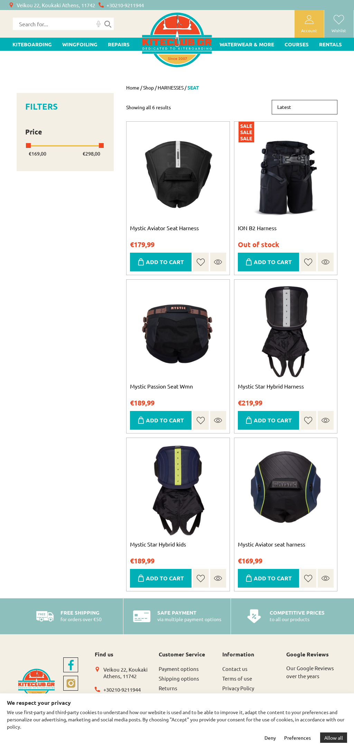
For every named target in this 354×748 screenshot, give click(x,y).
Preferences (297, 738)
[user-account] (309, 24)
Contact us (235, 668)
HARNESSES (171, 87)
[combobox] (304, 107)
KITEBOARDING (32, 44)
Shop (148, 87)
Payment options (179, 668)
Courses (297, 44)
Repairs (119, 44)
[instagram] (70, 683)
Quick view (218, 262)
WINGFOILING (79, 44)
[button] (201, 262)
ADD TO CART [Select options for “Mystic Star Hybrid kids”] (165, 578)
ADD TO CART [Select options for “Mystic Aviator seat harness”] (273, 578)
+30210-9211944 (125, 5)
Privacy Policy (238, 688)
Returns (168, 688)
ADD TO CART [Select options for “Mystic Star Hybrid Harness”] (273, 420)
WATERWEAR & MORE (247, 44)
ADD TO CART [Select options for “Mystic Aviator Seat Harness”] (165, 261)
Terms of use (237, 678)
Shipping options (179, 678)
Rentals (330, 44)
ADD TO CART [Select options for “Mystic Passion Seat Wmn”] (165, 420)
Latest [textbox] (284, 107)
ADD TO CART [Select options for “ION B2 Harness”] (273, 261)
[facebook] (70, 664)
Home (132, 87)
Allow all (333, 738)
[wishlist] (339, 24)
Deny (270, 738)
